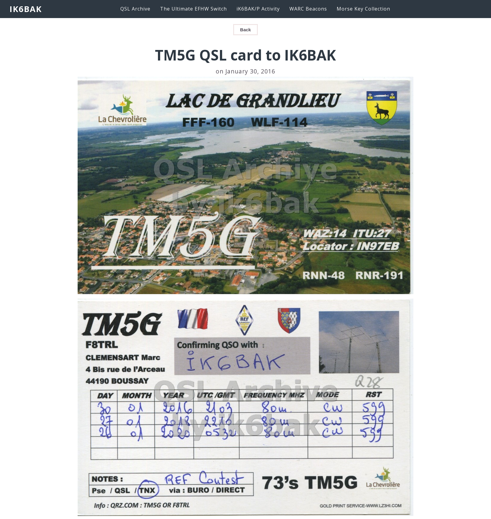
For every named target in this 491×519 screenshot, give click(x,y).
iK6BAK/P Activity (258, 8)
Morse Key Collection (363, 8)
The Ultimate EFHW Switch (193, 8)
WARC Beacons (308, 8)
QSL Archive (135, 8)
